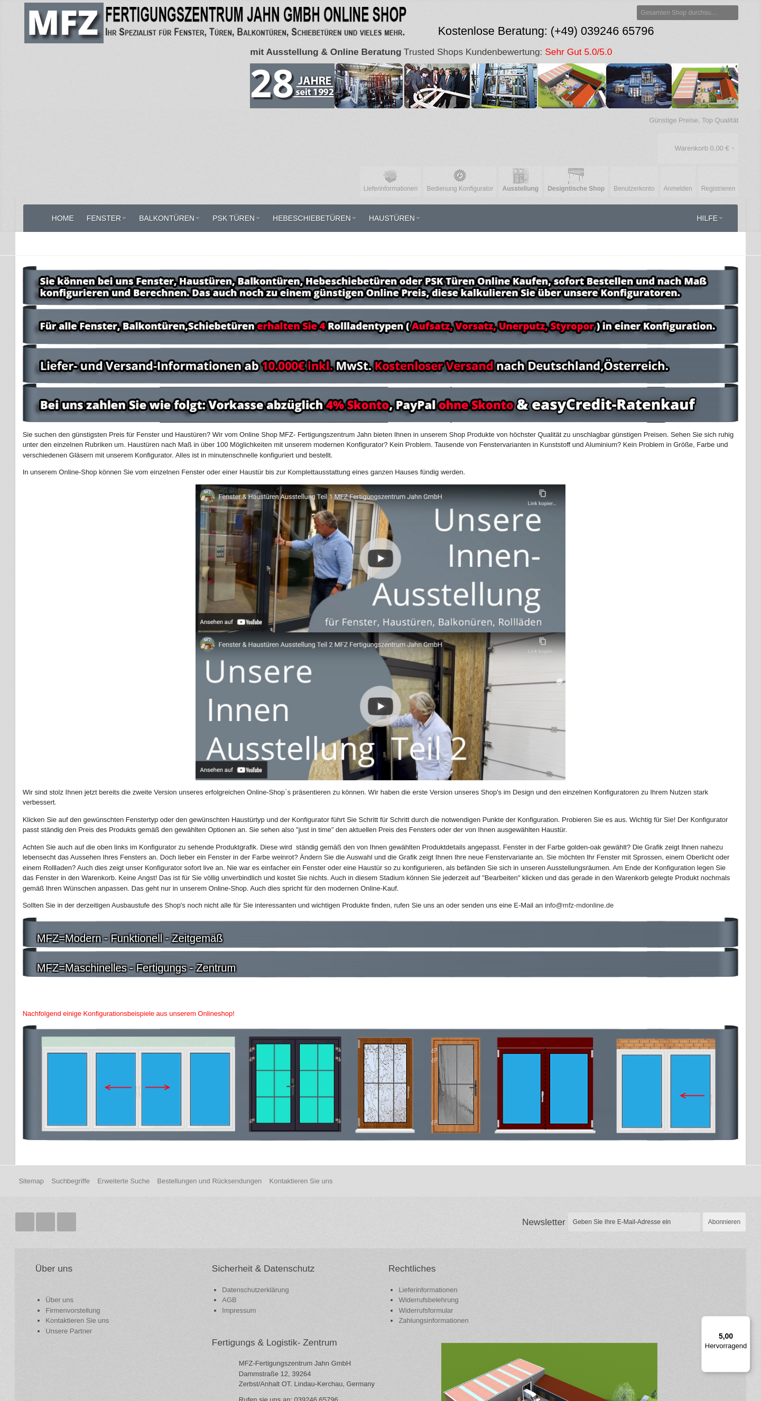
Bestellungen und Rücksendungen (209, 1146)
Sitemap (31, 1146)
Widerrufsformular (308, 1275)
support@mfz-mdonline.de (503, 1327)
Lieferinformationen (310, 1255)
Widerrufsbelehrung (310, 1265)
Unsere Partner (70, 1296)
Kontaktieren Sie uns (301, 1146)
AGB (171, 1277)
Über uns (61, 1265)
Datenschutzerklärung (197, 1267)
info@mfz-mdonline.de (482, 1337)
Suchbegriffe (70, 1146)
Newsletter (543, 1187)
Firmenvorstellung (74, 1275)
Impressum (181, 1287)
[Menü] (744, 1322)
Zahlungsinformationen (315, 1286)
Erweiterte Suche (123, 1146)
